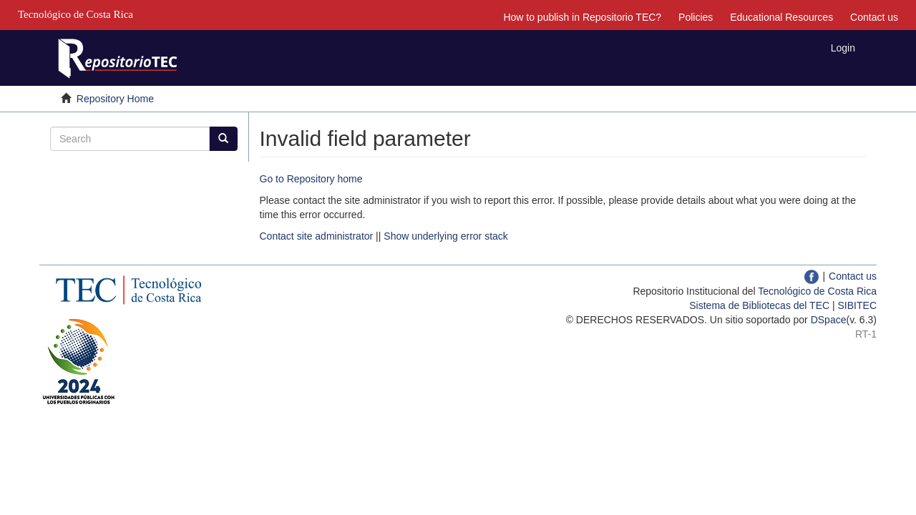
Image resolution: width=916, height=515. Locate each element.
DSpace (829, 319)
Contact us (874, 17)
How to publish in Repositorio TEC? (582, 17)
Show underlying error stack (446, 236)
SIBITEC (857, 305)
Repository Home (115, 98)
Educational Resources (781, 17)
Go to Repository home (311, 179)
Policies (695, 17)
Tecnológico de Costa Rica (817, 291)
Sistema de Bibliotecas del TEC (759, 305)
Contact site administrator (317, 236)
